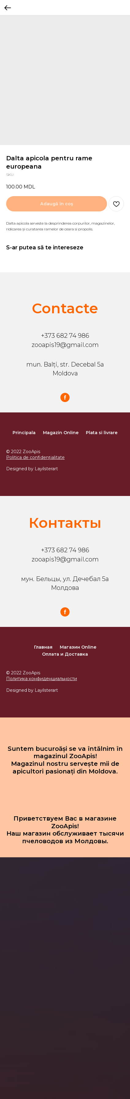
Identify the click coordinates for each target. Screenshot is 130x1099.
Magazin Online (60, 432)
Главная (43, 647)
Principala (24, 432)
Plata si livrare (101, 432)
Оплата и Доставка (65, 654)
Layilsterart (46, 468)
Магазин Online (78, 647)
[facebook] (65, 397)
